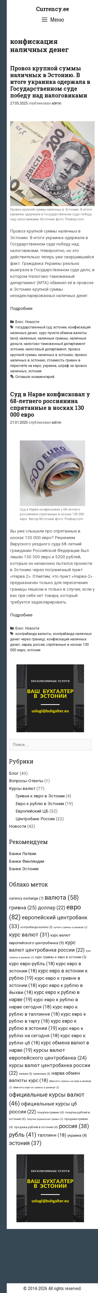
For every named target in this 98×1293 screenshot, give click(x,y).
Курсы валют (22, 788)
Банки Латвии (22, 853)
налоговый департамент (45, 349)
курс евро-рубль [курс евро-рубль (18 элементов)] (32, 963)
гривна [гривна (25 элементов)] (23, 908)
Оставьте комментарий (34, 377)
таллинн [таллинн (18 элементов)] (51, 1135)
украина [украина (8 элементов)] (77, 1135)
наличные (27, 338)
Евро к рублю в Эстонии (40, 803)
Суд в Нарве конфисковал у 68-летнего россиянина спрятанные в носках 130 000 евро (50, 404)
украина (49, 366)
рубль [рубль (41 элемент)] (22, 1134)
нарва (27, 644)
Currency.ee (52, 9)
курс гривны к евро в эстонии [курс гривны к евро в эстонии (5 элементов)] (60, 957)
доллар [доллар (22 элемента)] (51, 907)
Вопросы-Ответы (26, 780)
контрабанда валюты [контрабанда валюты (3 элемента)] (36, 927)
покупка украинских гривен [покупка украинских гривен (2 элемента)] (45, 1119)
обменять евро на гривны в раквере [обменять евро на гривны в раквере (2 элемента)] (36, 1087)
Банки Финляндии (26, 861)
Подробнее (21, 308)
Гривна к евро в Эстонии (40, 796)
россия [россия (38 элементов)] (74, 1126)
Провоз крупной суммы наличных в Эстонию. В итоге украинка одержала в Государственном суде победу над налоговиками (50, 81)
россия (39, 644)
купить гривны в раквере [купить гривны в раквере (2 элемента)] (70, 927)
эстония (34, 371)
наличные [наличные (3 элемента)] (41, 1073)
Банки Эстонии (24, 868)
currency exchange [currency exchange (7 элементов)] (26, 898)
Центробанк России (35, 818)
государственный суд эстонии (40, 327)
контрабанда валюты (33, 634)
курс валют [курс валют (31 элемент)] (29, 935)
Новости (32, 322)
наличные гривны (53, 338)
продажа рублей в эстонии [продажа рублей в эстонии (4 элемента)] (36, 1127)
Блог (19, 322)
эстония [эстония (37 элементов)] (25, 1143)
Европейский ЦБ (32, 811)
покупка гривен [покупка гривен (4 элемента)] (50, 1112)
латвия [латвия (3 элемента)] (25, 1073)
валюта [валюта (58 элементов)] (62, 897)
